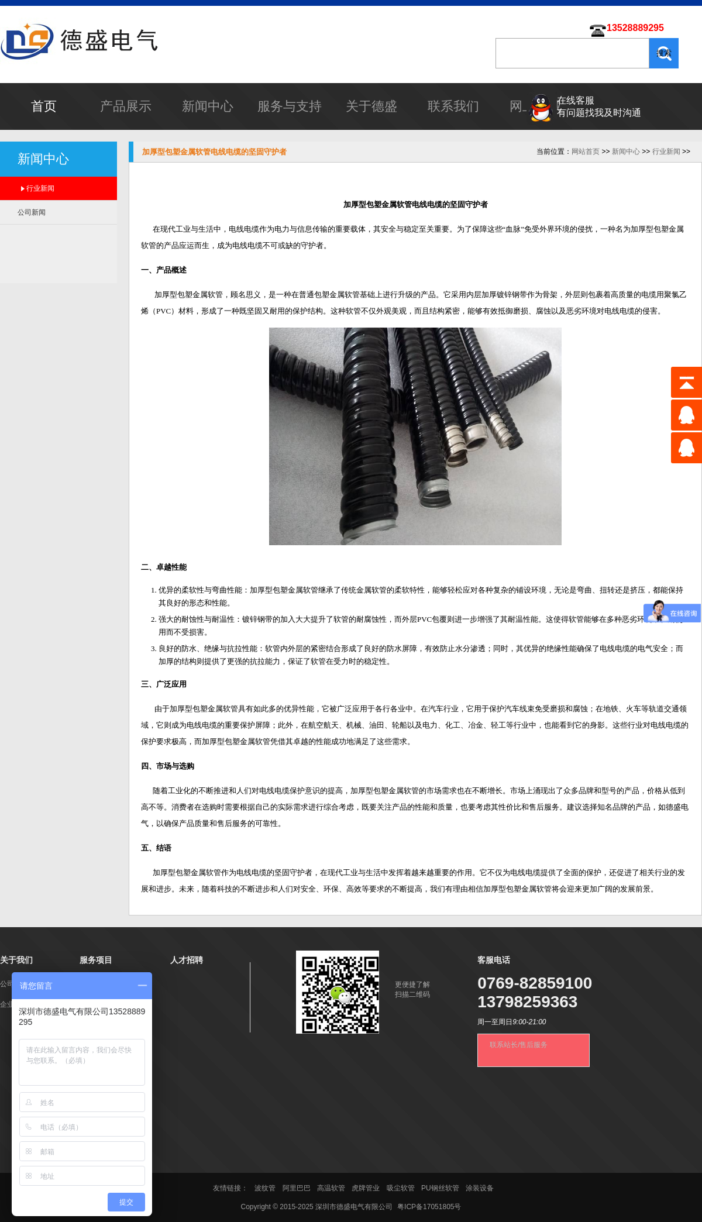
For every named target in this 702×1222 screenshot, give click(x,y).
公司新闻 (32, 212)
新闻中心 (207, 106)
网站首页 (586, 151)
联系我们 (453, 106)
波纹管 (265, 1188)
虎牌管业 (366, 1188)
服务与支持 (289, 106)
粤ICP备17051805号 (429, 1207)
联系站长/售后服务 (519, 1045)
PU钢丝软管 (440, 1188)
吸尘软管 (401, 1188)
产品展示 (126, 106)
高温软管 (331, 1188)
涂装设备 (480, 1188)
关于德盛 (371, 106)
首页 (44, 106)
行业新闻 (40, 188)
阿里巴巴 (297, 1188)
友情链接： (231, 1188)
